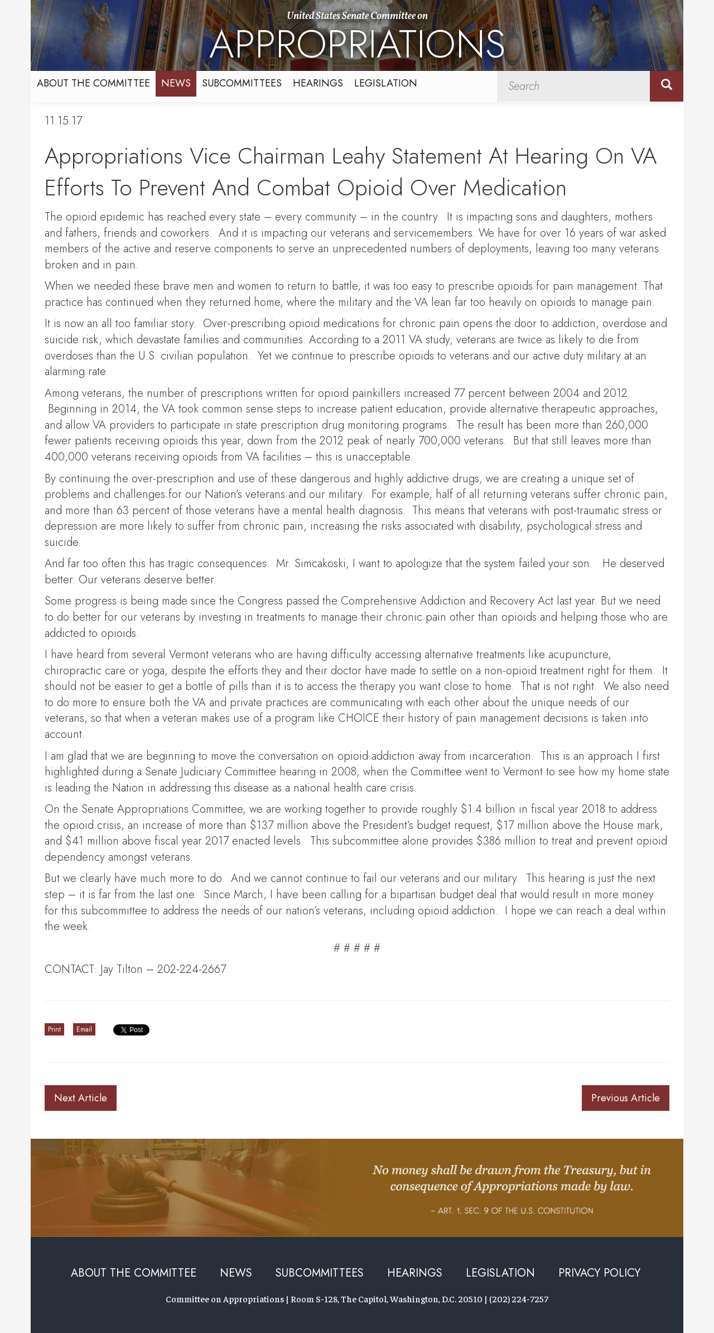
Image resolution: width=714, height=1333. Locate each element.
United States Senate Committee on (357, 40)
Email (84, 1029)
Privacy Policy (599, 1273)
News (176, 83)
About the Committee (93, 83)
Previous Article (625, 1098)
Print (54, 1029)
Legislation (385, 83)
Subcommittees (242, 83)
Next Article (80, 1098)
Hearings (318, 83)
